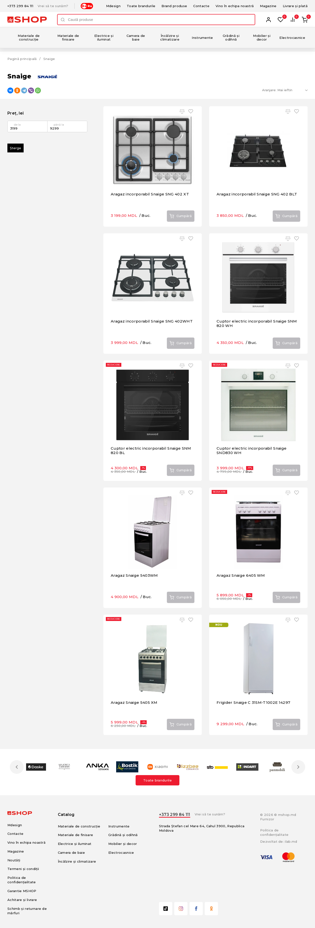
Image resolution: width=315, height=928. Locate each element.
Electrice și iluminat (103, 37)
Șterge (15, 148)
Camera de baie (135, 37)
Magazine (268, 6)
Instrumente (202, 38)
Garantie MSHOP (21, 891)
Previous (17, 767)
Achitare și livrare (22, 900)
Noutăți (13, 860)
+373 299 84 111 (20, 6)
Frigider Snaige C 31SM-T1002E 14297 (253, 702)
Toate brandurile (141, 6)
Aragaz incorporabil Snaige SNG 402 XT (150, 194)
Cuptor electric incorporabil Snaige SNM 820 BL (151, 450)
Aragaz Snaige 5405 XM (134, 702)
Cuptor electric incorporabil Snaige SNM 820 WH (257, 323)
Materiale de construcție (29, 37)
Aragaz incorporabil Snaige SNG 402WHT (152, 321)
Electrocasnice (292, 38)
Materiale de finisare (68, 37)
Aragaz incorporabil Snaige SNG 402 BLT (257, 194)
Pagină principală (22, 59)
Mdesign (113, 6)
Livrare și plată (295, 6)
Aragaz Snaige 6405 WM (241, 575)
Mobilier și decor (261, 37)
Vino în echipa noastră (235, 6)
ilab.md (291, 841)
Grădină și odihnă (231, 37)
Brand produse (174, 6)
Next (298, 767)
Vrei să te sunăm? (53, 6)
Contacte (201, 6)
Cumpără (181, 216)
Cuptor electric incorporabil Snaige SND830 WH (251, 450)
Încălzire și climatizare (169, 37)
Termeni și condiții (23, 869)
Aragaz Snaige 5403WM (134, 575)
